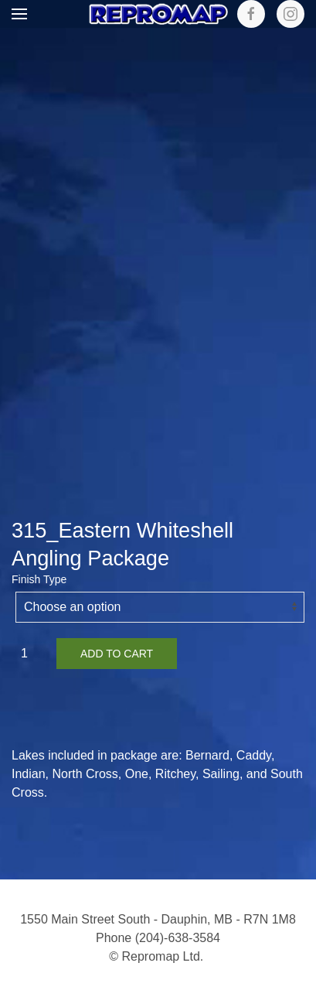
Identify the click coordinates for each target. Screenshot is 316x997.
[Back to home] (158, 14)
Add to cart (116, 653)
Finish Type (39, 579)
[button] (19, 14)
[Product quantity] (30, 653)
